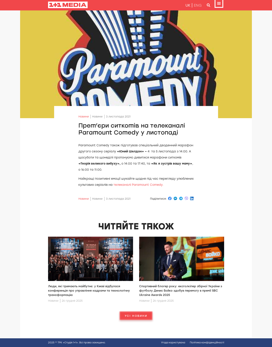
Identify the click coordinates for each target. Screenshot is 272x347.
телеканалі (138, 184)
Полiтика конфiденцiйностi (207, 342)
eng (198, 5)
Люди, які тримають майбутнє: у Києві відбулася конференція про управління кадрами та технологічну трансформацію (89, 291)
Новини (83, 116)
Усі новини (136, 315)
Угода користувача (173, 342)
